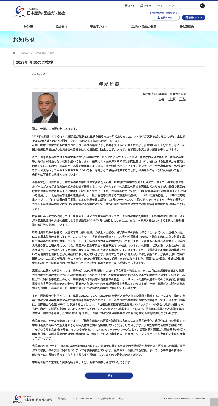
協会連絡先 (186, 26)
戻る (110, 375)
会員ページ (166, 17)
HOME (28, 26)
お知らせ (25, 53)
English (148, 6)
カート (131, 6)
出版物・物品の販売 (143, 26)
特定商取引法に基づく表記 (110, 398)
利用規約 (62, 398)
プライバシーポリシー (81, 398)
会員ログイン (195, 17)
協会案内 (61, 26)
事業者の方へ (98, 26)
